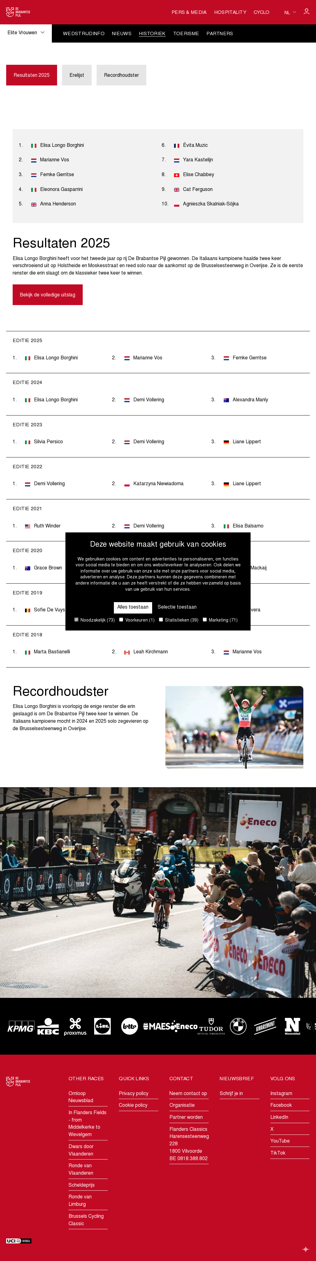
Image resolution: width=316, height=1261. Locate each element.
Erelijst (76, 75)
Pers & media (189, 12)
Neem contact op (188, 1093)
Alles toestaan (133, 607)
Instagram (281, 1093)
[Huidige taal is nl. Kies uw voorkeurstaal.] (290, 12)
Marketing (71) (220, 620)
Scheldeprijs (82, 1185)
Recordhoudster (121, 75)
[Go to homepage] (18, 12)
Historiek (152, 34)
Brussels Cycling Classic (86, 1220)
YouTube (280, 1141)
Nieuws (121, 34)
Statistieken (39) (178, 620)
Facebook (281, 1105)
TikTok (277, 1153)
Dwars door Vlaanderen (81, 1150)
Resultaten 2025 (32, 75)
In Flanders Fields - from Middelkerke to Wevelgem (87, 1123)
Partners (219, 34)
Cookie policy (133, 1105)
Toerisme (186, 34)
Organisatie (182, 1105)
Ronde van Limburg (80, 1201)
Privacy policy (133, 1093)
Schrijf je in (231, 1093)
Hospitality (230, 12)
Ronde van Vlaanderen (81, 1170)
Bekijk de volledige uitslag (48, 295)
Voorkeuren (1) (137, 620)
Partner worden (186, 1117)
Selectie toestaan (177, 607)
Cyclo (262, 12)
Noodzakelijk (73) (94, 620)
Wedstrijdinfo (84, 34)
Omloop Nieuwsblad (81, 1097)
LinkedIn (279, 1117)
